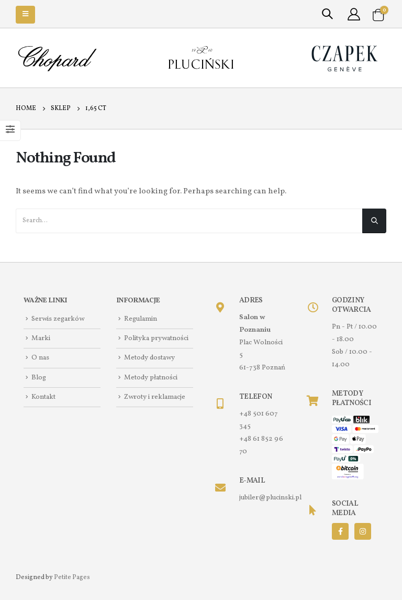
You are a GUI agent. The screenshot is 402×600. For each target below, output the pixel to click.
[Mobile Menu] (25, 15)
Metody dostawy (149, 358)
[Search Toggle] (327, 14)
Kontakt (43, 397)
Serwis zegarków (57, 319)
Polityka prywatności (156, 338)
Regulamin (140, 319)
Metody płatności (150, 378)
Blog (38, 378)
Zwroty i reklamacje (154, 397)
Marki (40, 338)
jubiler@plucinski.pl (270, 498)
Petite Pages (72, 577)
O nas (40, 358)
